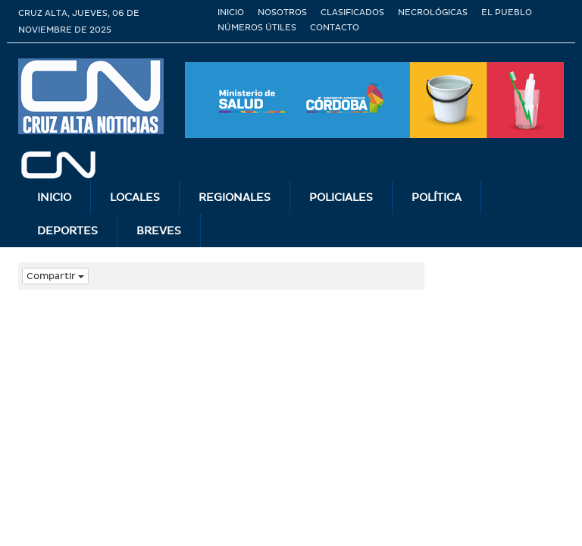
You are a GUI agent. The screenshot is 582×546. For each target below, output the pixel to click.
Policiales (341, 197)
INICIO (54, 197)
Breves (158, 230)
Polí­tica (436, 197)
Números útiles (256, 27)
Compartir (55, 276)
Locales (135, 197)
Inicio (230, 12)
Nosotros (282, 12)
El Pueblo (506, 12)
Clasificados (352, 12)
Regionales (235, 197)
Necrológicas (433, 12)
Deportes (67, 230)
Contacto (334, 27)
